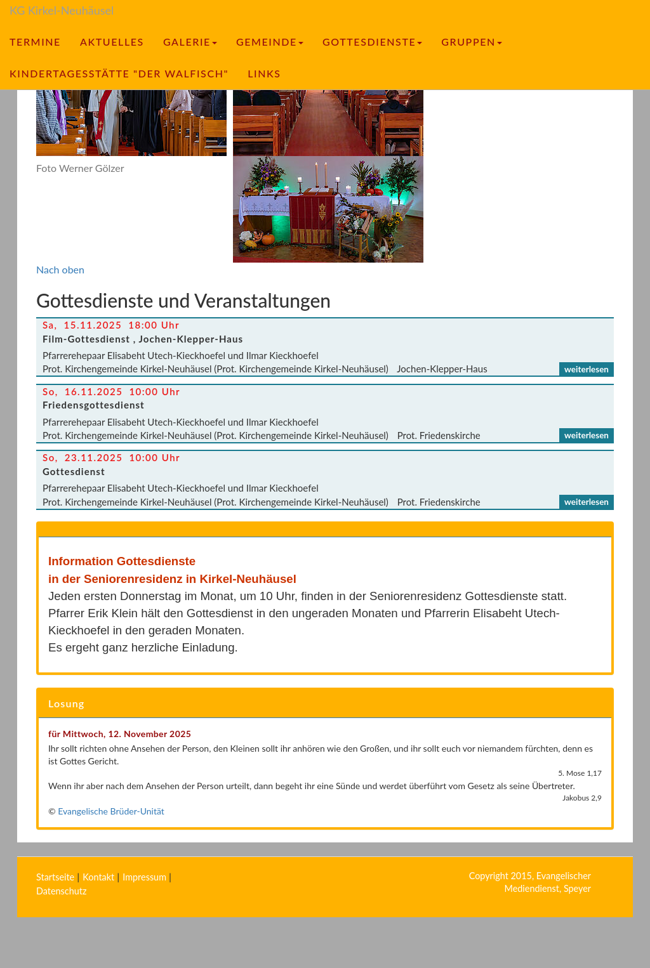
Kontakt (98, 877)
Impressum (144, 877)
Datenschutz (61, 891)
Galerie (190, 42)
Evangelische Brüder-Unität (111, 811)
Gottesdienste (372, 42)
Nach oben (60, 269)
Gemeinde (269, 42)
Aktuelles (112, 42)
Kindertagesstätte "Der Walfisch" (119, 73)
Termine (35, 42)
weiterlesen (586, 369)
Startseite (55, 877)
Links (264, 73)
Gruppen (471, 42)
